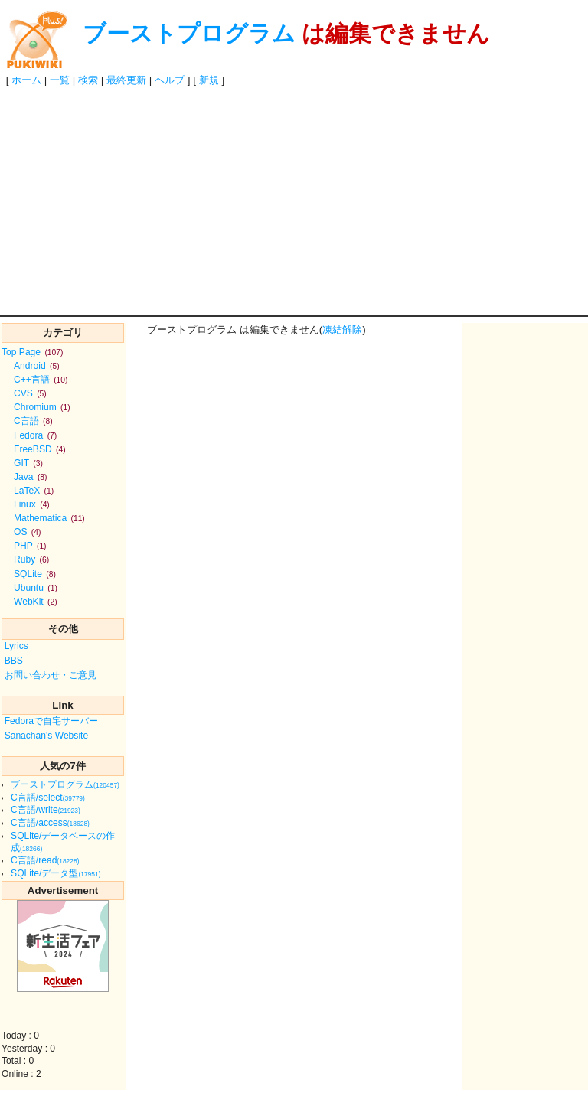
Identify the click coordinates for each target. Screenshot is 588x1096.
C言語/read (45, 860)
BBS (14, 660)
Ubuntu (35, 587)
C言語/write (45, 809)
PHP (30, 545)
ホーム (26, 80)
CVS (30, 393)
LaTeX (34, 490)
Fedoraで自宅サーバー (51, 721)
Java (30, 476)
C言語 (33, 421)
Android (37, 365)
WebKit (35, 601)
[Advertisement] (294, 200)
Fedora (35, 435)
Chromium (42, 407)
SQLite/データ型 (55, 873)
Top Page (32, 352)
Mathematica (49, 518)
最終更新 (126, 80)
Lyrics (16, 646)
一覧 (60, 80)
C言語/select (48, 797)
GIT (28, 463)
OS (27, 532)
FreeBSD (40, 449)
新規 (209, 80)
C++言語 (40, 379)
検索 (88, 80)
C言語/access (50, 822)
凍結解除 (342, 329)
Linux (32, 504)
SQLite (35, 574)
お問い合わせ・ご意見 (50, 675)
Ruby (31, 559)
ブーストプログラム (189, 33)
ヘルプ (170, 80)
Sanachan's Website (47, 735)
